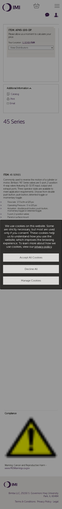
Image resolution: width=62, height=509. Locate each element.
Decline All (31, 269)
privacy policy (43, 246)
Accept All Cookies (31, 257)
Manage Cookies (31, 280)
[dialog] (31, 254)
